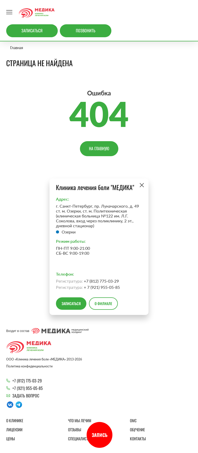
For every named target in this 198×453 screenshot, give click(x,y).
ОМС (133, 420)
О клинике (14, 420)
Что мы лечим (79, 420)
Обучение (137, 429)
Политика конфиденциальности (29, 366)
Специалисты (79, 438)
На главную (99, 148)
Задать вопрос (25, 395)
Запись (100, 435)
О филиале (103, 303)
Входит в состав (47, 331)
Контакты (138, 438)
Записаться (32, 30)
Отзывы (74, 429)
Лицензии (14, 429)
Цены (10, 438)
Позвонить (85, 30)
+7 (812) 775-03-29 (27, 380)
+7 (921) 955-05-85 (27, 388)
